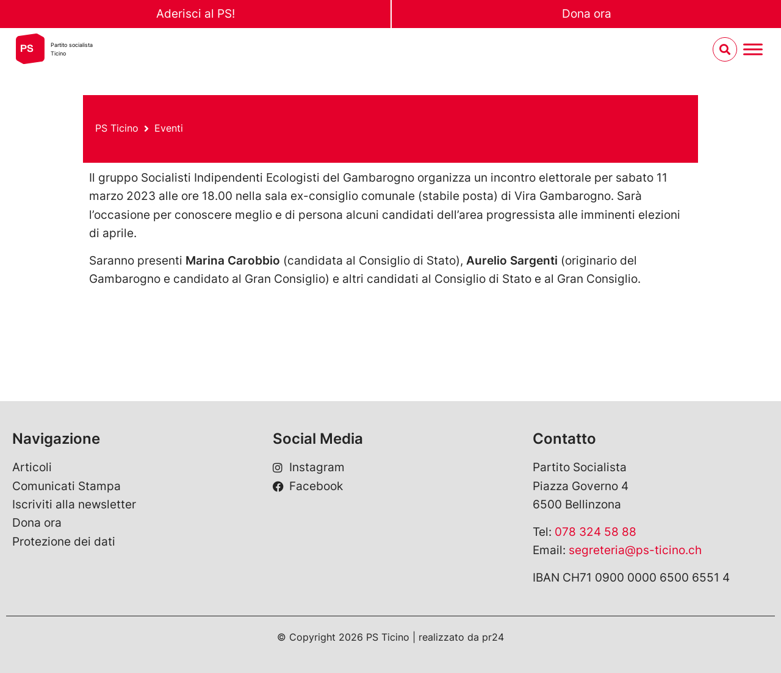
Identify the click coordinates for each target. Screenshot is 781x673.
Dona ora (586, 14)
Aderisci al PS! (195, 14)
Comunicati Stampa (66, 486)
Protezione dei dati (63, 542)
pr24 (493, 637)
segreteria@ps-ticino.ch (635, 550)
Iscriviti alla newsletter (74, 504)
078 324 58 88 (595, 532)
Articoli (32, 467)
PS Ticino (117, 128)
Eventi (168, 128)
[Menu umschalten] (753, 49)
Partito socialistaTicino (72, 49)
